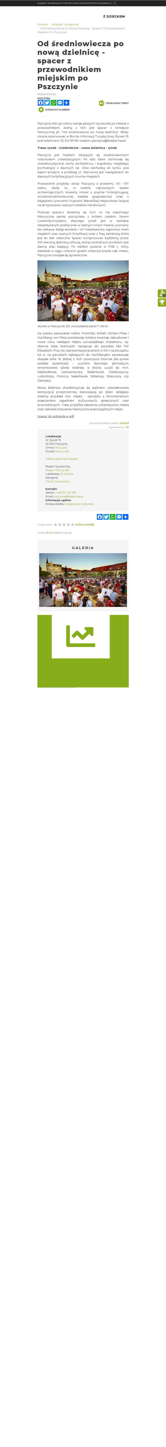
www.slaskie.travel (84, 326)
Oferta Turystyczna (57, 481)
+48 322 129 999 (66, 492)
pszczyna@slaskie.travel (109, 140)
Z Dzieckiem (114, 16)
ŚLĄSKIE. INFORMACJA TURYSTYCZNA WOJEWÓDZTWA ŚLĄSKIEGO (74, 3)
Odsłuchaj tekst (114, 103)
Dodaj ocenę (84, 524)
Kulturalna (87, 504)
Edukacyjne (73, 504)
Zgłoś (124, 423)
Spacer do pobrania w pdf (55, 416)
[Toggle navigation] (115, 3)
